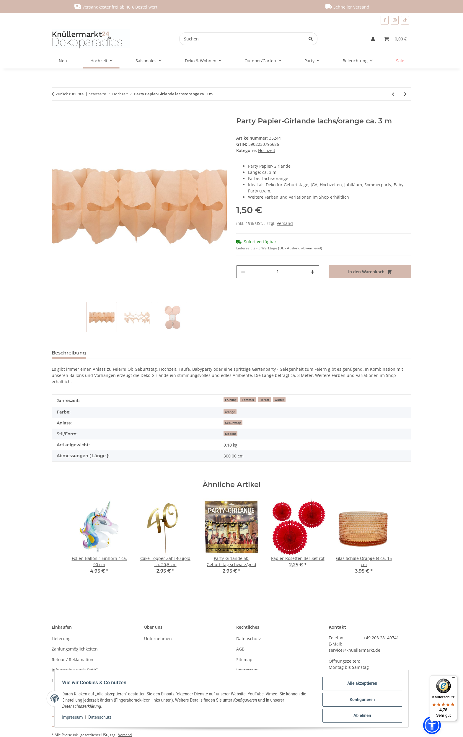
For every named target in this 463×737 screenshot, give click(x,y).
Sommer (248, 400)
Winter (279, 400)
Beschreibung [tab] (69, 353)
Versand (285, 223)
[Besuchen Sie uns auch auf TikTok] (405, 20)
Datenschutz (101, 718)
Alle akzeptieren (360, 685)
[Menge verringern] (243, 272)
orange (230, 412)
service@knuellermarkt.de (354, 650)
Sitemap (244, 659)
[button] (372, 39)
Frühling (231, 400)
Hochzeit (266, 150)
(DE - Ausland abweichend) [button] (300, 248)
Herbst (264, 400)
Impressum (74, 718)
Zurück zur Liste (70, 94)
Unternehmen (158, 638)
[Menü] (453, 678)
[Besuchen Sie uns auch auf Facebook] (384, 20)
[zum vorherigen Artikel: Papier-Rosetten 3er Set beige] (393, 94)
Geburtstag (233, 423)
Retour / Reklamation (72, 659)
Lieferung (61, 638)
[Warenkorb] (395, 39)
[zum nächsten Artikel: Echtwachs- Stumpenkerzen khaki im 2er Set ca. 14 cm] (405, 94)
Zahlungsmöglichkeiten (75, 649)
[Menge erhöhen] (312, 272)
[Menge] (277, 272)
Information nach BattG (75, 670)
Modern (230, 434)
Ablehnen (360, 716)
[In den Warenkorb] (56, 113)
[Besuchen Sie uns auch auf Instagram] (395, 20)
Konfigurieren (360, 700)
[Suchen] (241, 38)
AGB (240, 649)
